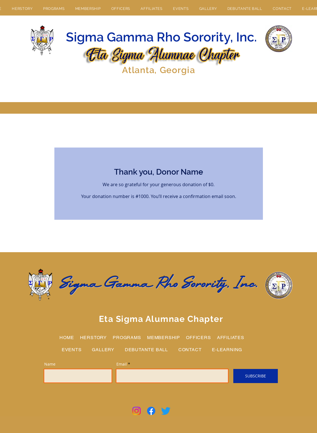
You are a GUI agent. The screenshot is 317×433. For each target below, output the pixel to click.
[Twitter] (165, 410)
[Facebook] (151, 410)
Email (121, 364)
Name (50, 364)
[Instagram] (136, 410)
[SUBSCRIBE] (255, 376)
